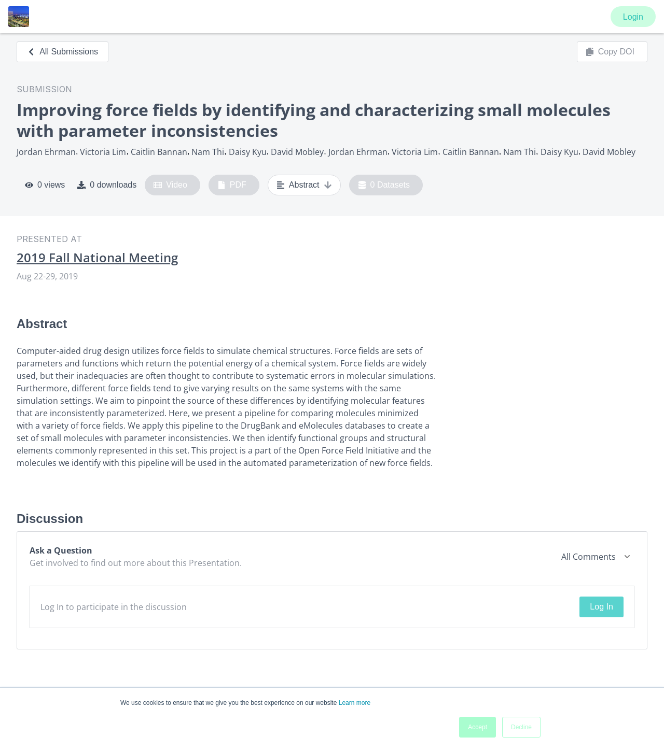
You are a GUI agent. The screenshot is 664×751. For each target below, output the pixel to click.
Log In (601, 606)
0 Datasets (384, 185)
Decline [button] (521, 727)
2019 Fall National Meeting (97, 257)
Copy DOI (610, 52)
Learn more (354, 702)
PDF (231, 185)
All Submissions (62, 51)
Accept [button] (477, 727)
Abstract (304, 185)
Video (170, 185)
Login (633, 16)
